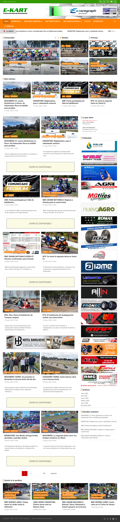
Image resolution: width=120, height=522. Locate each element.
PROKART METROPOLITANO (98, 65)
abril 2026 (84, 396)
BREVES (15, 62)
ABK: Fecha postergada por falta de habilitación (73, 102)
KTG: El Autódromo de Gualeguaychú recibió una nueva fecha (72, 50)
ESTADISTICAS (98, 21)
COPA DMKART (95, 48)
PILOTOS (87, 21)
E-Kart (17, 72)
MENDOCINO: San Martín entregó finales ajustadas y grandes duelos (21, 436)
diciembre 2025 (86, 405)
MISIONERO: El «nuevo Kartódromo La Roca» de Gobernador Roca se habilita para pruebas (39, 31)
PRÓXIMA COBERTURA (57, 192)
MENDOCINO (14, 431)
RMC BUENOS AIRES (52, 21)
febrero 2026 (85, 401)
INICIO (6, 21)
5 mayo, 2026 (8, 509)
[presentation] (55, 37)
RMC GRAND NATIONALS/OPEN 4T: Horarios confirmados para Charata (19, 257)
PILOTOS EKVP (105, 48)
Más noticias (9, 79)
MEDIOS (68, 46)
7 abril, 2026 (94, 507)
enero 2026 (84, 403)
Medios (65, 38)
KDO (12, 310)
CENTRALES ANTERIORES (12, 492)
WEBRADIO (10, 26)
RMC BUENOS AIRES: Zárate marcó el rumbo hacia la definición (16, 504)
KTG (63, 46)
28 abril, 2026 (37, 509)
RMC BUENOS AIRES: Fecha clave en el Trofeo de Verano (103, 503)
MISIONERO (14, 96)
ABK (64, 96)
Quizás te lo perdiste (13, 480)
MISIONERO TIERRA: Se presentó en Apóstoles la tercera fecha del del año (20, 378)
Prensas (94, 38)
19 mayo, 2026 (65, 55)
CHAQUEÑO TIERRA (67, 63)
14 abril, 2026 (66, 509)
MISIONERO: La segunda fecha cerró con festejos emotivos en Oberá (60, 436)
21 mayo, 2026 (9, 72)
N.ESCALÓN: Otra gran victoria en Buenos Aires (102, 52)
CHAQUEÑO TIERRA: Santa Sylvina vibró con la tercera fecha (72, 68)
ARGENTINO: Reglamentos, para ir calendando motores (92, 31)
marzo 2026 (85, 398)
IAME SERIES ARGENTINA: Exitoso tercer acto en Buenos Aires (44, 504)
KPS (98, 96)
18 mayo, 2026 (65, 73)
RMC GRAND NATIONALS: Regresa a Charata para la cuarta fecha (58, 201)
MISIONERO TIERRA (16, 372)
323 (44, 473)
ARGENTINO (15, 21)
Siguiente (54, 473)
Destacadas (9, 38)
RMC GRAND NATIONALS (71, 21)
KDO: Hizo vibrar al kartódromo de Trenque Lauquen (18, 316)
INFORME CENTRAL (10, 495)
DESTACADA (22, 62)
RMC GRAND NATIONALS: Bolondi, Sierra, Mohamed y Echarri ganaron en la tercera (74, 504)
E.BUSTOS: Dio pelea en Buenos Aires (100, 69)
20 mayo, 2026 (8, 261)
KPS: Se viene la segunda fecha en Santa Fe (101, 102)
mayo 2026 (84, 393)
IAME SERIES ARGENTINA (32, 21)
